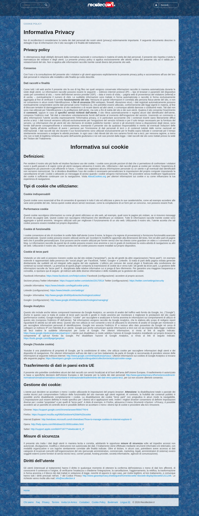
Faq (38, 502)
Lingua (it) (125, 502)
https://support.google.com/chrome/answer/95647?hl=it (60, 409)
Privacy (46, 502)
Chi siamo (29, 502)
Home (27, 490)
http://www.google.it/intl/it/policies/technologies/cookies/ (72, 295)
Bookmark (113, 502)
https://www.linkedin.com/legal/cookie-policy (67, 285)
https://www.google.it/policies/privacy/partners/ (47, 333)
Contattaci (84, 502)
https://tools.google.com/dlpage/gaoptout (44, 338)
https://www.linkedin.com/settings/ (67, 290)
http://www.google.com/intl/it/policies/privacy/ (88, 355)
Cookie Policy (98, 502)
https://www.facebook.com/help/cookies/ (67, 276)
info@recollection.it (65, 478)
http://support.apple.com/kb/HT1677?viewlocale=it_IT (57, 429)
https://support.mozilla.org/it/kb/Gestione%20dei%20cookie (61, 414)
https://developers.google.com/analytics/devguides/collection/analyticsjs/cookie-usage (89, 358)
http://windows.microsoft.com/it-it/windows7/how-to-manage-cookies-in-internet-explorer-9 (87, 419)
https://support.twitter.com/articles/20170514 (82, 280)
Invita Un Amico (69, 502)
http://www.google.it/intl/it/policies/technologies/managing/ (79, 300)
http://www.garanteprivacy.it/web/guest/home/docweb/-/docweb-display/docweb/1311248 (127, 475)
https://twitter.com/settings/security (146, 280)
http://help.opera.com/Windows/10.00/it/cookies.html (57, 424)
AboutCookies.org (97, 176)
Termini (55, 502)
